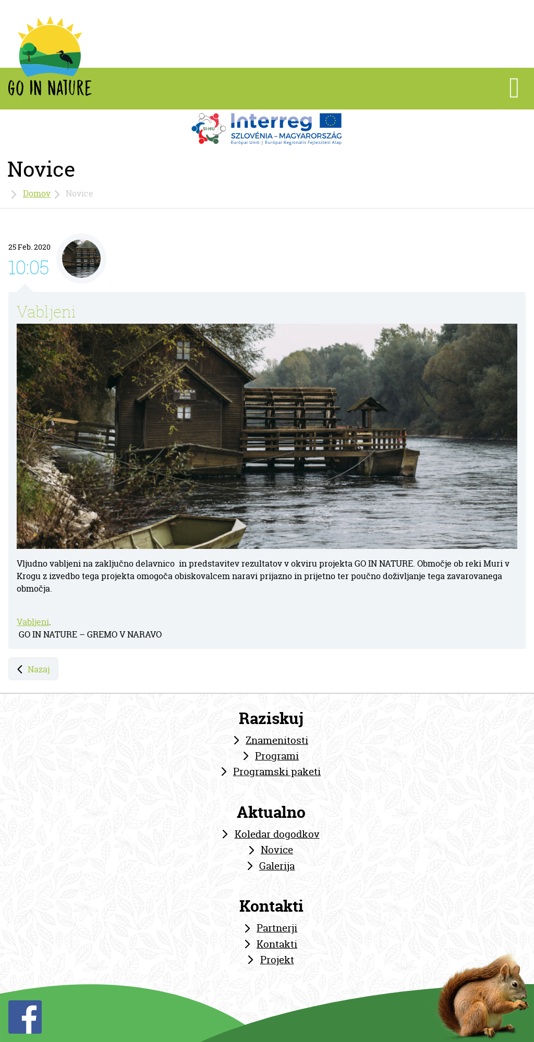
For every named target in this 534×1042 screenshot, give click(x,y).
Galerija (277, 866)
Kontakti (277, 944)
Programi (277, 756)
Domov (37, 193)
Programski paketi (277, 771)
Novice (277, 849)
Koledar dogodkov (277, 834)
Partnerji (277, 928)
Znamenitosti (277, 740)
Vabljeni (46, 311)
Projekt (277, 959)
